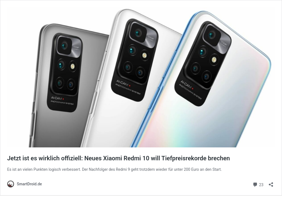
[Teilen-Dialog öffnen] (271, 182)
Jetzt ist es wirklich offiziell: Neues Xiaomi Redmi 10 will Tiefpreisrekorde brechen (118, 158)
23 (258, 184)
